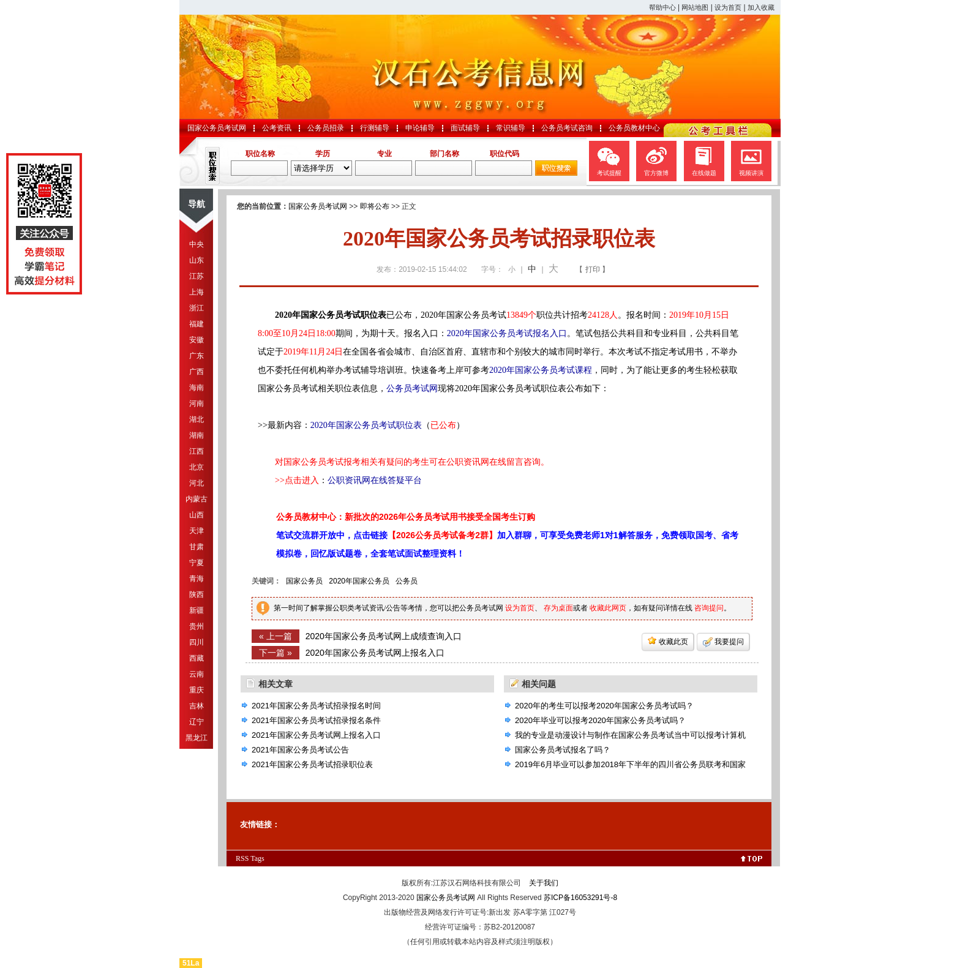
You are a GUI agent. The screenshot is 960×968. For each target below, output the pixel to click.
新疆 (196, 610)
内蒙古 (197, 499)
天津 (196, 531)
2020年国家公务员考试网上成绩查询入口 (384, 636)
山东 (196, 260)
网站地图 (694, 7)
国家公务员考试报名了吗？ (562, 749)
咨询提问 (709, 608)
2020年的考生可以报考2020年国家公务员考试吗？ (604, 705)
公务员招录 (325, 128)
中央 (196, 244)
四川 (196, 642)
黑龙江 (197, 738)
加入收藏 (761, 7)
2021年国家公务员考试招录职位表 (312, 764)
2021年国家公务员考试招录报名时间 (316, 705)
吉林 (196, 706)
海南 (196, 387)
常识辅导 (510, 128)
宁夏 (196, 562)
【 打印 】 (592, 269)
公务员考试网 (412, 388)
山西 (196, 515)
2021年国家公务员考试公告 (300, 749)
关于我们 (543, 883)
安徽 (196, 340)
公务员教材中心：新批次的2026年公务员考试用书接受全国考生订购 (405, 517)
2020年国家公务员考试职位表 (366, 425)
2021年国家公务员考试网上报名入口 (316, 735)
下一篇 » (275, 653)
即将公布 (374, 206)
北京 (196, 467)
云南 (196, 674)
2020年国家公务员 (359, 581)
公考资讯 (276, 128)
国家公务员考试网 (216, 128)
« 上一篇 (275, 636)
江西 (196, 451)
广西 (196, 371)
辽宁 (196, 722)
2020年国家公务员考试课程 (540, 370)
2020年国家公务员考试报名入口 (507, 333)
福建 (196, 324)
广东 (196, 355)
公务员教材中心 (634, 128)
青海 (196, 578)
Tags (257, 858)
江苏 (196, 276)
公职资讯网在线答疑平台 (375, 480)
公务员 (407, 581)
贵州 (196, 626)
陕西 (196, 594)
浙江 (196, 308)
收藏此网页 (608, 608)
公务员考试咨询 (567, 128)
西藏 (196, 658)
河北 (196, 483)
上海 (196, 292)
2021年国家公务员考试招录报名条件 (316, 720)
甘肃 (196, 546)
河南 (196, 403)
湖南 (196, 435)
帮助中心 (662, 7)
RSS (242, 858)
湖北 (196, 419)
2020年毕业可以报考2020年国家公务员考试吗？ (600, 720)
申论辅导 (420, 128)
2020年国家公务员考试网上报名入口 (375, 653)
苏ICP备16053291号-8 (580, 897)
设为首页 (727, 7)
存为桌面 (558, 608)
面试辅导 (465, 128)
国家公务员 (304, 581)
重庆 (196, 690)
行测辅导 (374, 128)
